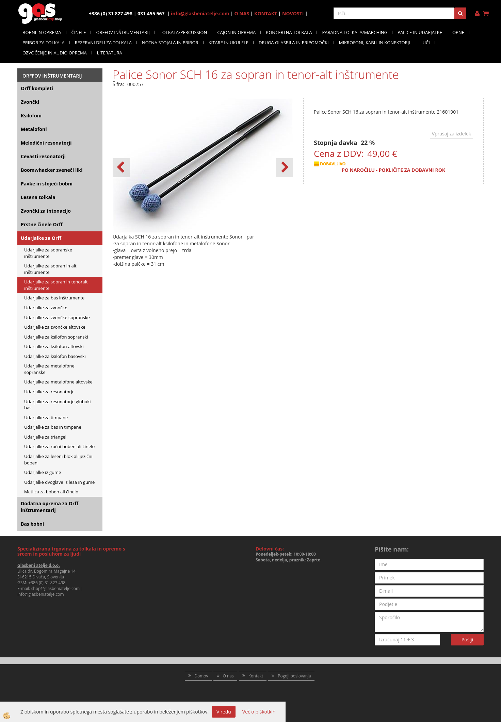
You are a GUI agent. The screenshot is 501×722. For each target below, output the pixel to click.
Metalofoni (34, 129)
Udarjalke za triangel (45, 437)
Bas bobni (32, 524)
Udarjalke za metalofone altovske (58, 382)
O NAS (242, 13)
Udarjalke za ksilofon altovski (54, 346)
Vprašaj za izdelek (451, 133)
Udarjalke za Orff (41, 238)
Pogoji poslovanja (294, 676)
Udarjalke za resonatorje (49, 392)
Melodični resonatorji (46, 143)
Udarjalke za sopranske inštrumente (48, 253)
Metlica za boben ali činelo (51, 492)
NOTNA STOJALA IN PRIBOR (170, 42)
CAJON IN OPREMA (236, 32)
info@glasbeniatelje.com (200, 13)
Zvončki (30, 102)
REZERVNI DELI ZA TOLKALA (103, 42)
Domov (201, 676)
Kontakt (255, 676)
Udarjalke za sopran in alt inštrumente (50, 269)
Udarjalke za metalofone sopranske (49, 369)
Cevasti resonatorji (43, 156)
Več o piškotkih (259, 711)
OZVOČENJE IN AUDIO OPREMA (54, 53)
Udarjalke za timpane (46, 417)
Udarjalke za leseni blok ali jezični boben (58, 459)
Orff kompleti (37, 88)
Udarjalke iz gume (42, 472)
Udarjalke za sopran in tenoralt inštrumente (56, 285)
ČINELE (78, 32)
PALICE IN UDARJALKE (420, 32)
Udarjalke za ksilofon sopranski (56, 337)
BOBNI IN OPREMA (41, 32)
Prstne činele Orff (42, 224)
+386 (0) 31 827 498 (46, 583)
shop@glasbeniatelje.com (55, 588)
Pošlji (467, 639)
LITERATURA (109, 53)
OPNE (458, 32)
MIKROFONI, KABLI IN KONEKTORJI (374, 42)
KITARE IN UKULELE (228, 42)
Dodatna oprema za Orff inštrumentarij (49, 506)
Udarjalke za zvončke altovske (54, 327)
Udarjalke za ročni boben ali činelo (59, 446)
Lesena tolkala (38, 197)
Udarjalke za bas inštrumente (54, 298)
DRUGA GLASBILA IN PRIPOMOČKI (294, 42)
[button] (284, 167)
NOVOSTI (293, 13)
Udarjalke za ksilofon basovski (55, 356)
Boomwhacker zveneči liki (51, 170)
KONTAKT (265, 13)
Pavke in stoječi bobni (46, 183)
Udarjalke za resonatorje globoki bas (57, 404)
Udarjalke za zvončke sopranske (57, 317)
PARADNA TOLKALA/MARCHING (354, 32)
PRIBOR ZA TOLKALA (43, 42)
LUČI (425, 42)
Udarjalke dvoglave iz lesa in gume (59, 482)
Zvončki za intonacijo (46, 211)
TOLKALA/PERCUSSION (183, 32)
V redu (223, 711)
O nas (228, 676)
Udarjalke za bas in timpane (52, 427)
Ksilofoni (31, 115)
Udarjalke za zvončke (45, 308)
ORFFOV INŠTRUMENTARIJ (122, 32)
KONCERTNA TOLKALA (289, 32)
